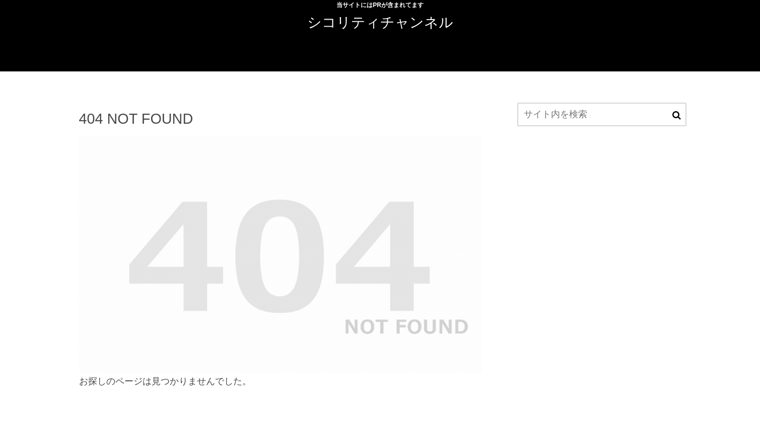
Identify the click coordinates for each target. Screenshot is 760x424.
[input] (601, 114)
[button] (676, 115)
